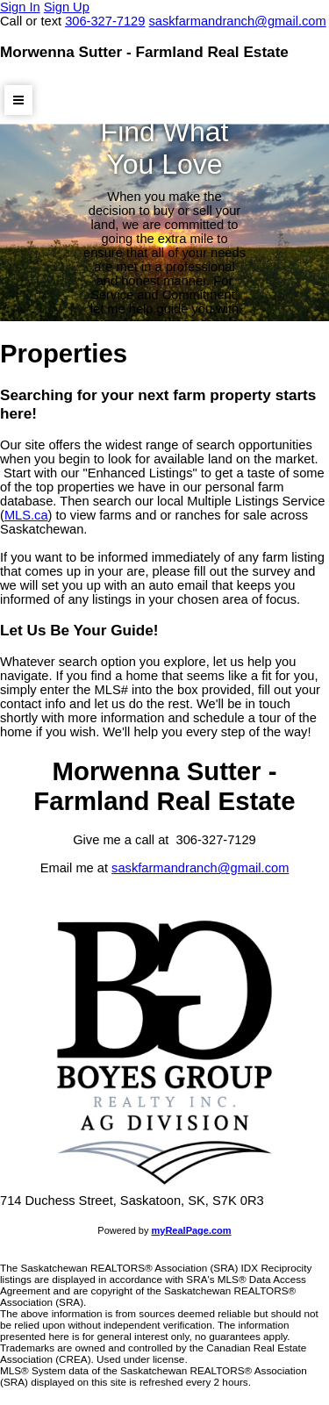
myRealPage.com (192, 1230)
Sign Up (66, 7)
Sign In (20, 7)
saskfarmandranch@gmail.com (200, 868)
